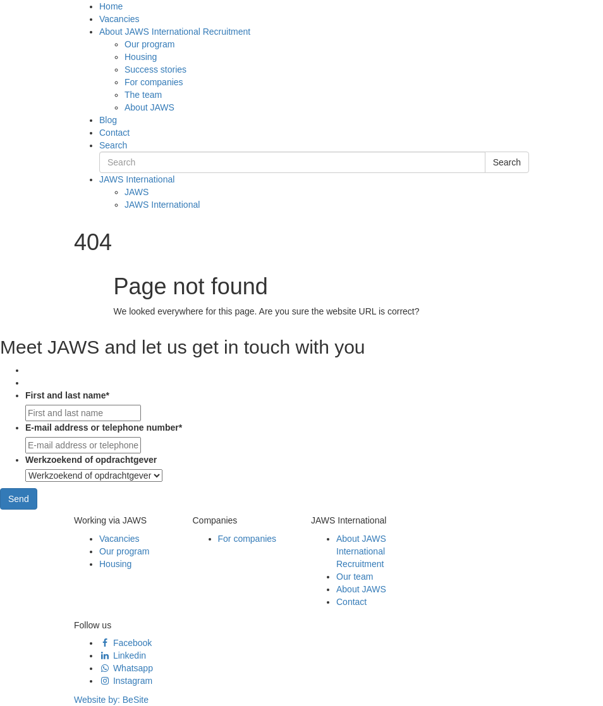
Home (111, 6)
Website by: (111, 700)
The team (143, 95)
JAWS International (136, 179)
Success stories (155, 69)
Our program (149, 44)
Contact (114, 133)
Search (113, 145)
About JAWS (149, 107)
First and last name (67, 395)
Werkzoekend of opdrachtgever (91, 460)
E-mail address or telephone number (103, 427)
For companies (154, 82)
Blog (108, 120)
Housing (141, 57)
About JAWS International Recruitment (174, 32)
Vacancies (119, 19)
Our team (354, 576)
